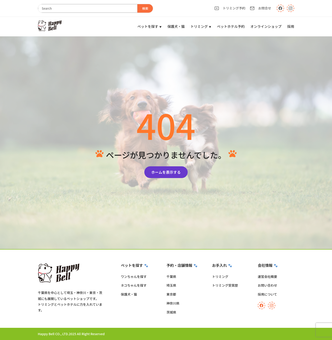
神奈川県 (172, 303)
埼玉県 (171, 285)
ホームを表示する (166, 172)
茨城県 (171, 312)
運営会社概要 (267, 276)
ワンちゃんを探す (134, 276)
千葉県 (171, 276)
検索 (145, 8)
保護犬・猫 (176, 26)
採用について (267, 294)
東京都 (171, 294)
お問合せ (260, 8)
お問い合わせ (267, 285)
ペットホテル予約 (231, 26)
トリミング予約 (229, 8)
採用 (290, 26)
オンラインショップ (266, 26)
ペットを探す (147, 26)
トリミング (199, 26)
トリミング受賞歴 (225, 285)
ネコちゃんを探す (134, 285)
